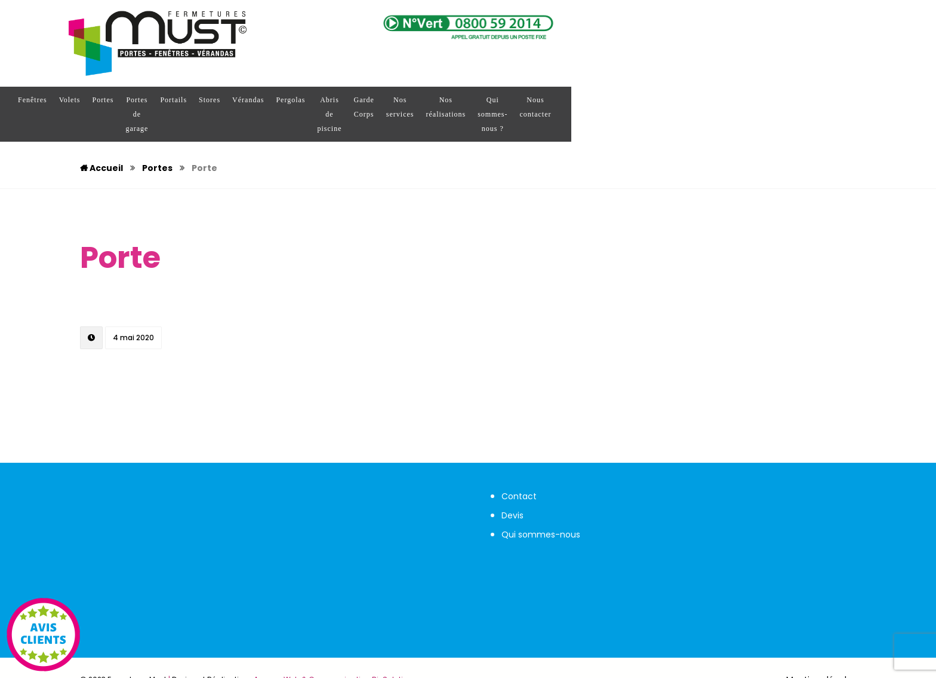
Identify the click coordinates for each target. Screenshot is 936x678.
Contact (519, 468)
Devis (512, 487)
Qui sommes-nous (540, 506)
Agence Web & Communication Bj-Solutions (335, 651)
